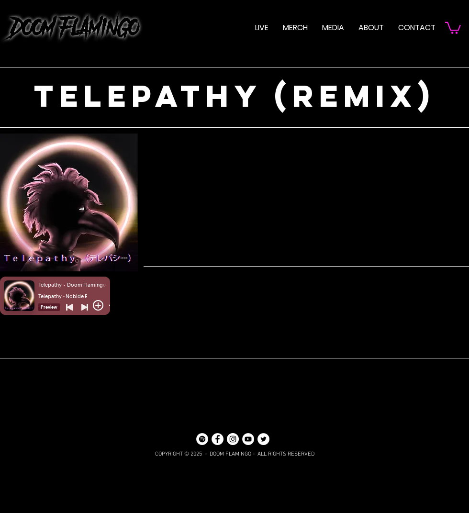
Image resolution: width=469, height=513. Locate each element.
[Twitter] (263, 439)
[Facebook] (217, 439)
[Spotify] (202, 439)
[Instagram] (233, 439)
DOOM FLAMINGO (69, 28)
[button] (333, 27)
